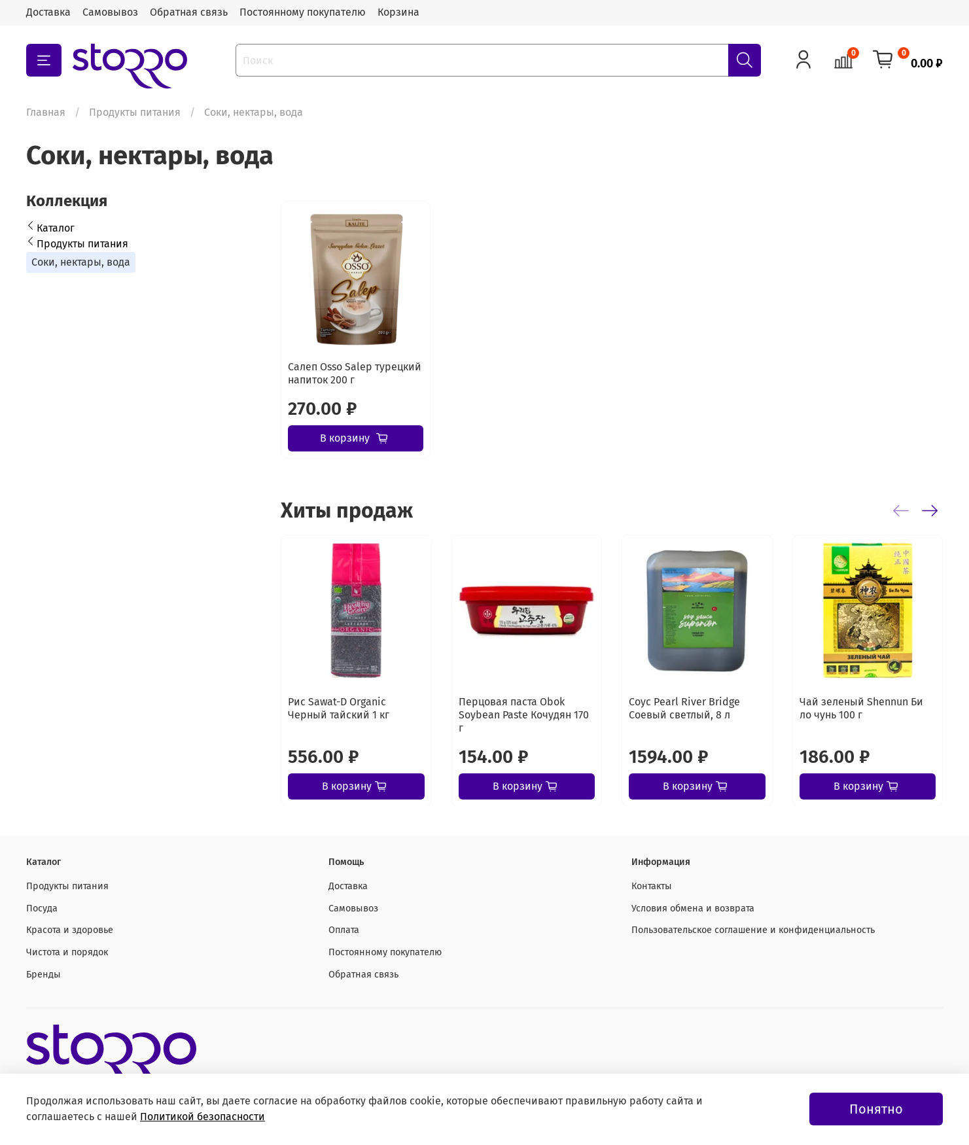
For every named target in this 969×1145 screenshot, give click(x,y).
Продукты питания (135, 112)
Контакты (651, 886)
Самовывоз (110, 12)
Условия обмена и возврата (692, 908)
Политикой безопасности (202, 1116)
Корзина (398, 12)
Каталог (56, 228)
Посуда (42, 908)
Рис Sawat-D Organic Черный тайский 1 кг (338, 707)
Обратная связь (189, 12)
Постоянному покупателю (302, 12)
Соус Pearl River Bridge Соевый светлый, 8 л (684, 707)
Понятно (876, 1109)
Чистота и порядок (67, 952)
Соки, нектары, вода (80, 262)
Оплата (343, 930)
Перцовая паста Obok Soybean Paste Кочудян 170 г (524, 714)
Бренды (43, 974)
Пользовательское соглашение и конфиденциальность (753, 930)
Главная (45, 112)
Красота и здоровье (69, 930)
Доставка (48, 12)
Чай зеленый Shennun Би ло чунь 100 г (861, 707)
